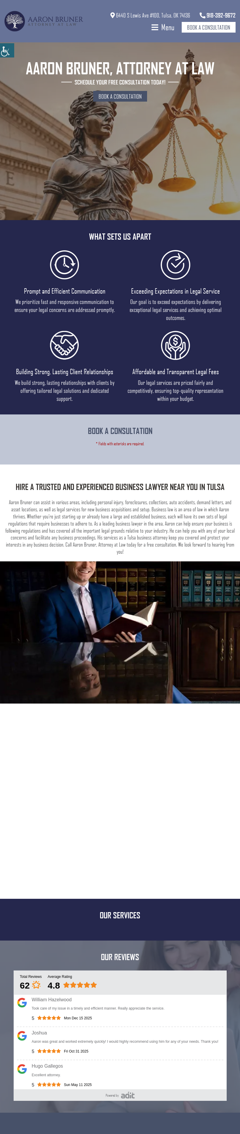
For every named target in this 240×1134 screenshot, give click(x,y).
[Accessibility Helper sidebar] (7, 50)
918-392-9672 (217, 15)
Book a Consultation (208, 27)
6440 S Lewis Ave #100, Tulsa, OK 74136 (150, 15)
